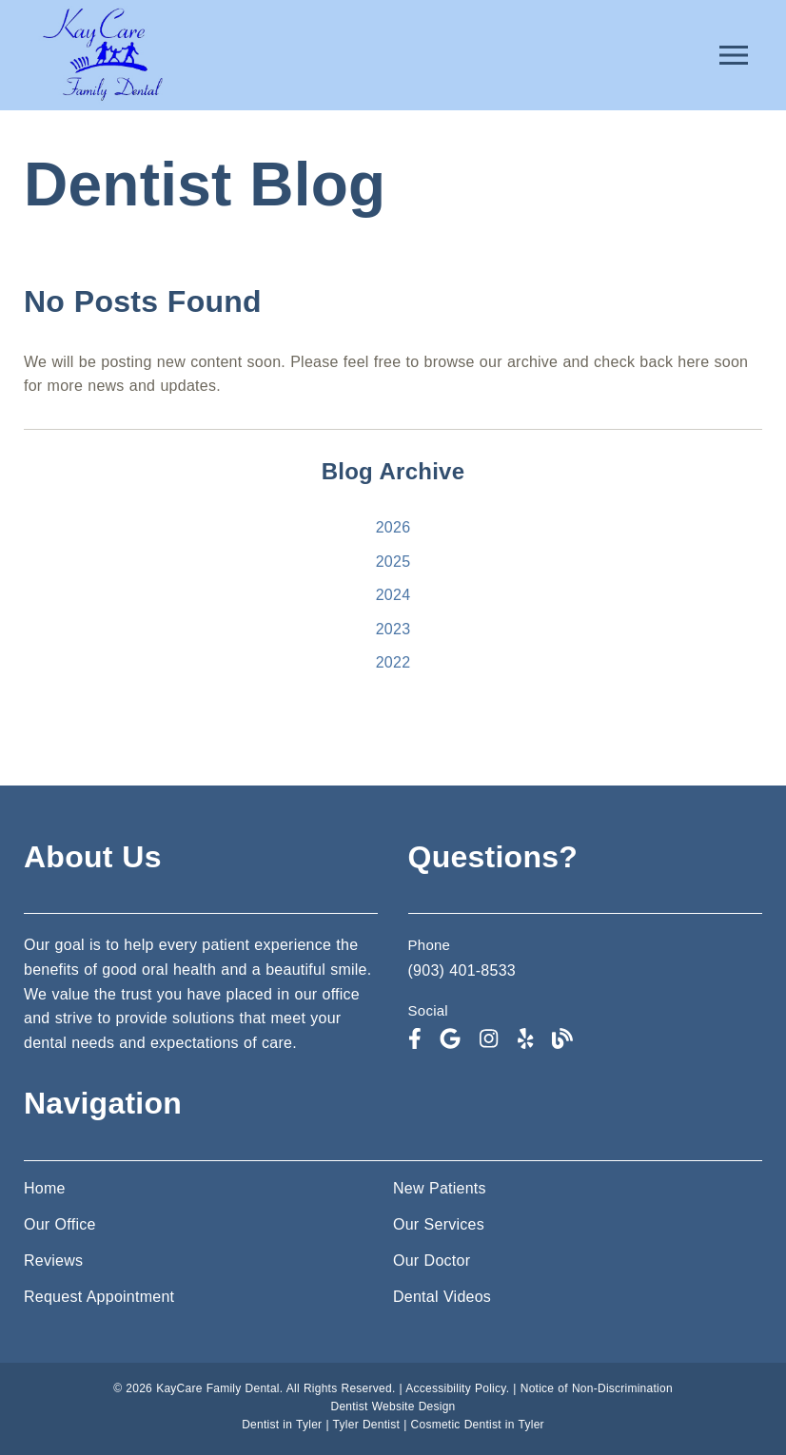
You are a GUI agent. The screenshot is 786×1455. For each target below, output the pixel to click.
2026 (393, 527)
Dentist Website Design (393, 1406)
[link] (102, 100)
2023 (393, 629)
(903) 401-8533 (462, 970)
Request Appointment (99, 1297)
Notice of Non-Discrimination (597, 1388)
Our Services (438, 1224)
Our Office (60, 1224)
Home (45, 1188)
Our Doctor (431, 1260)
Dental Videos (442, 1297)
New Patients (439, 1188)
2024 (393, 595)
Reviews (53, 1260)
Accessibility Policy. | (462, 1388)
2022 (393, 662)
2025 (393, 561)
